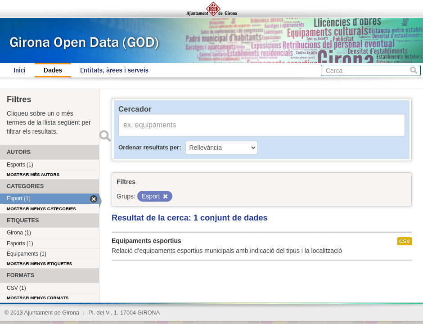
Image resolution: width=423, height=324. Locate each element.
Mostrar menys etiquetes (39, 263)
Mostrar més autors (33, 174)
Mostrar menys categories (41, 208)
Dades (53, 70)
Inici (20, 70)
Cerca (414, 70)
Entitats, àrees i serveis (114, 70)
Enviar (105, 136)
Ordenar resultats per (148, 147)
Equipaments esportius (146, 240)
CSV (404, 241)
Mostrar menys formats (38, 297)
